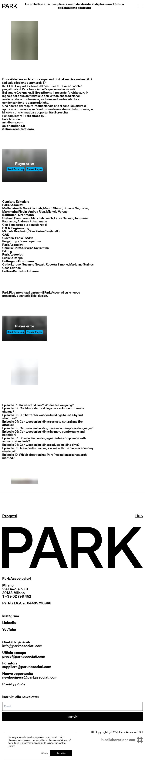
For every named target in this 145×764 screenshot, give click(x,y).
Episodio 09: (10, 448)
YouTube (9, 630)
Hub (139, 516)
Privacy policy (13, 684)
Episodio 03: (10, 415)
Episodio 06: (10, 431)
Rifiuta (44, 753)
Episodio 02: (10, 408)
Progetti (9, 516)
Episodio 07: (10, 438)
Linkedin (9, 623)
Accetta (61, 753)
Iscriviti (73, 717)
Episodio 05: (10, 428)
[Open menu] (140, 6)
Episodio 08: (10, 445)
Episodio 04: (10, 421)
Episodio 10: (10, 455)
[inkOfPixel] (117, 740)
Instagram (10, 616)
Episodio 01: (10, 405)
